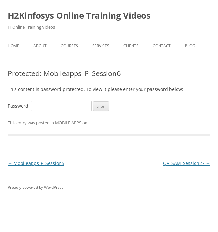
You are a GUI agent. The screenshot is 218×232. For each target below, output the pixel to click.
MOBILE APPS (68, 123)
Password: (50, 106)
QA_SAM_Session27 (186, 163)
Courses (69, 46)
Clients (131, 46)
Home (13, 46)
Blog (190, 46)
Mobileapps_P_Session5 (36, 163)
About (40, 46)
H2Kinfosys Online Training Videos (79, 15)
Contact (162, 46)
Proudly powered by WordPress (36, 187)
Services (100, 46)
